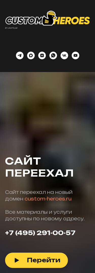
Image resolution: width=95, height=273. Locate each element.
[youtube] (75, 55)
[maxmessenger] (31, 55)
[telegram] (20, 55)
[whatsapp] (53, 55)
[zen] (42, 55)
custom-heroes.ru (48, 199)
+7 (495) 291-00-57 (40, 233)
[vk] (64, 55)
